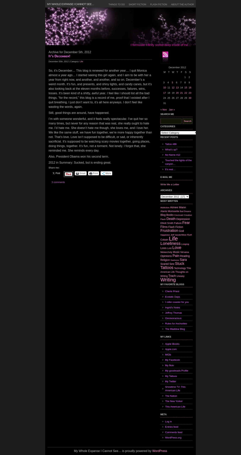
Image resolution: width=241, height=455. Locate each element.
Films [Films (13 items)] (164, 226)
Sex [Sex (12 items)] (171, 263)
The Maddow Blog (175, 329)
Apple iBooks (172, 343)
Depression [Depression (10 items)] (183, 219)
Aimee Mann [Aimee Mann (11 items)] (178, 207)
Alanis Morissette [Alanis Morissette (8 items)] (169, 211)
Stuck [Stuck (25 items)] (179, 263)
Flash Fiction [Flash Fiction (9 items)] (175, 226)
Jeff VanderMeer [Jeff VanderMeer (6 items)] (179, 235)
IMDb (168, 354)
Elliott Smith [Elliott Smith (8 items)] (166, 223)
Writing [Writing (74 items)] (168, 280)
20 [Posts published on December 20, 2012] (177, 92)
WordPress (159, 451)
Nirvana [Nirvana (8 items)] (184, 252)
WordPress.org (173, 437)
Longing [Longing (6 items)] (185, 244)
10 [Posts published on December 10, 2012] (164, 87)
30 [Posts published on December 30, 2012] (190, 98)
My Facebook (172, 359)
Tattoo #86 (171, 144)
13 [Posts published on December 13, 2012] (177, 87)
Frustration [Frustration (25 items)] (169, 230)
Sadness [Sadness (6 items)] (175, 260)
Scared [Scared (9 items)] (164, 263)
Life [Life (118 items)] (173, 238)
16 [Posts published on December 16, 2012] (190, 87)
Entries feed (171, 426)
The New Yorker (174, 401)
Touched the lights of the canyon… (178, 162)
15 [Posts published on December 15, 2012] (185, 87)
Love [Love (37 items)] (176, 247)
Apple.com (171, 349)
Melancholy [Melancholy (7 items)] (166, 252)
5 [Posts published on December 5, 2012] (172, 82)
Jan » (172, 109)
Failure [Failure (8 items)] (178, 223)
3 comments (58, 182)
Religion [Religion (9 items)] (165, 259)
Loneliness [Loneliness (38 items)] (170, 243)
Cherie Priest (172, 291)
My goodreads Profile (176, 370)
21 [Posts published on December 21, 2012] (181, 92)
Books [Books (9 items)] (169, 214)
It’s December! (59, 56)
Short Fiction (137, 4)
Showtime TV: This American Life (175, 388)
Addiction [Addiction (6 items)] (164, 207)
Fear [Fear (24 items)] (186, 223)
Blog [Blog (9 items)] (163, 214)
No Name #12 (172, 154)
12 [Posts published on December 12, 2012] (173, 87)
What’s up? (171, 149)
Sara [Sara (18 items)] (183, 260)
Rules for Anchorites (176, 323)
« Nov (163, 109)
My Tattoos (171, 376)
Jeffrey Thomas (173, 312)
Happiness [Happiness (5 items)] (165, 235)
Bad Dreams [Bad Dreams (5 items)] (185, 211)
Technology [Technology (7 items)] (180, 268)
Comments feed (173, 432)
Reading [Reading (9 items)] (185, 255)
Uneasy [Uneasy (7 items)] (181, 276)
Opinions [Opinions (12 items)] (166, 255)
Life (81, 61)
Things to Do (116, 4)
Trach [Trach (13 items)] (172, 275)
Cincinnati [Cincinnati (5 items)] (178, 215)
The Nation (171, 395)
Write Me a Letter (169, 184)
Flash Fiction (158, 4)
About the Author (182, 4)
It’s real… (170, 169)
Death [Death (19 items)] (170, 219)
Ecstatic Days (172, 296)
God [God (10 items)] (181, 230)
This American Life (175, 406)
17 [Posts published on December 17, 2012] (164, 92)
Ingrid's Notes (172, 307)
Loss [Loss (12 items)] (163, 248)
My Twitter (170, 381)
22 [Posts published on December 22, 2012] (185, 92)
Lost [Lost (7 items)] (169, 248)
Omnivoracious (173, 318)
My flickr (169, 365)
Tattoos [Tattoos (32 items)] (166, 267)
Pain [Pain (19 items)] (175, 256)
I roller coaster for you (177, 302)
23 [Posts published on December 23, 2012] (190, 92)
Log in (168, 421)
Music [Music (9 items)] (176, 252)
